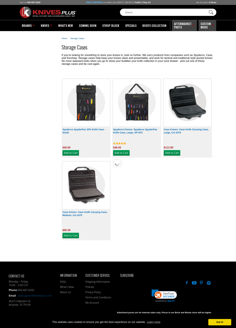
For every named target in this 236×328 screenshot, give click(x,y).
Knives (46, 25)
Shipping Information (97, 281)
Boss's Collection (154, 25)
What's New (65, 25)
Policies (89, 286)
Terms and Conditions (98, 297)
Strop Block (110, 25)
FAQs (63, 281)
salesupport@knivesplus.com (35, 295)
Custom (207, 25)
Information (68, 274)
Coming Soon (87, 25)
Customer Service (97, 274)
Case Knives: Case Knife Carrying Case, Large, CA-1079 (186, 130)
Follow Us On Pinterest (201, 282)
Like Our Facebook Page (186, 282)
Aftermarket (184, 25)
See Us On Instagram (208, 282)
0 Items (212, 2)
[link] (164, 295)
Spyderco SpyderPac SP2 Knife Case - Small (83, 130)
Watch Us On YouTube (194, 282)
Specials (130, 25)
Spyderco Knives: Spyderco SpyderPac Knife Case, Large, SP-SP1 (135, 130)
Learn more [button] (153, 322)
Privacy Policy (93, 291)
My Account (201, 2)
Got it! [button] (219, 322)
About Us (65, 291)
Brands (28, 25)
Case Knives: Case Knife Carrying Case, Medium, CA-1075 (84, 213)
